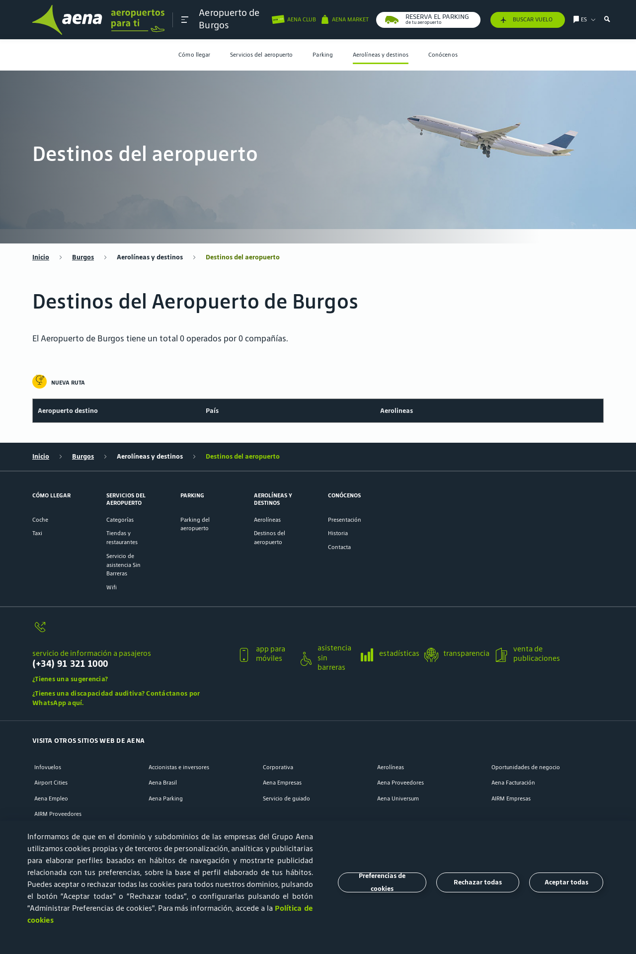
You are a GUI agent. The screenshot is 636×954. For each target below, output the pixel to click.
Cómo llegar (194, 54)
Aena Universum (398, 798)
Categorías (120, 519)
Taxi (37, 533)
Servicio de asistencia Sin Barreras (123, 564)
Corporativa (278, 767)
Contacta (339, 547)
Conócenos (443, 54)
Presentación (344, 519)
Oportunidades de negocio (525, 767)
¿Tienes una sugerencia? (70, 679)
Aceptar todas (566, 882)
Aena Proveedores (400, 782)
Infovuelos (47, 767)
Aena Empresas (282, 782)
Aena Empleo (51, 798)
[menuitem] (194, 55)
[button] (184, 19)
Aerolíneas (267, 519)
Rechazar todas (478, 882)
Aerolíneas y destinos (380, 54)
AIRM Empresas (511, 798)
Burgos (83, 257)
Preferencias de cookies (382, 882)
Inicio (40, 257)
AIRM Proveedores (57, 813)
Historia (338, 533)
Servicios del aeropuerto (261, 54)
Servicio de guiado (286, 798)
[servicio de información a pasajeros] (130, 631)
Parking (323, 54)
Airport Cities (51, 782)
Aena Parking (166, 798)
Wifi (111, 587)
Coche (40, 519)
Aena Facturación (513, 782)
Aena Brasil (163, 782)
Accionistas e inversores (179, 767)
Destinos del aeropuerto (243, 257)
